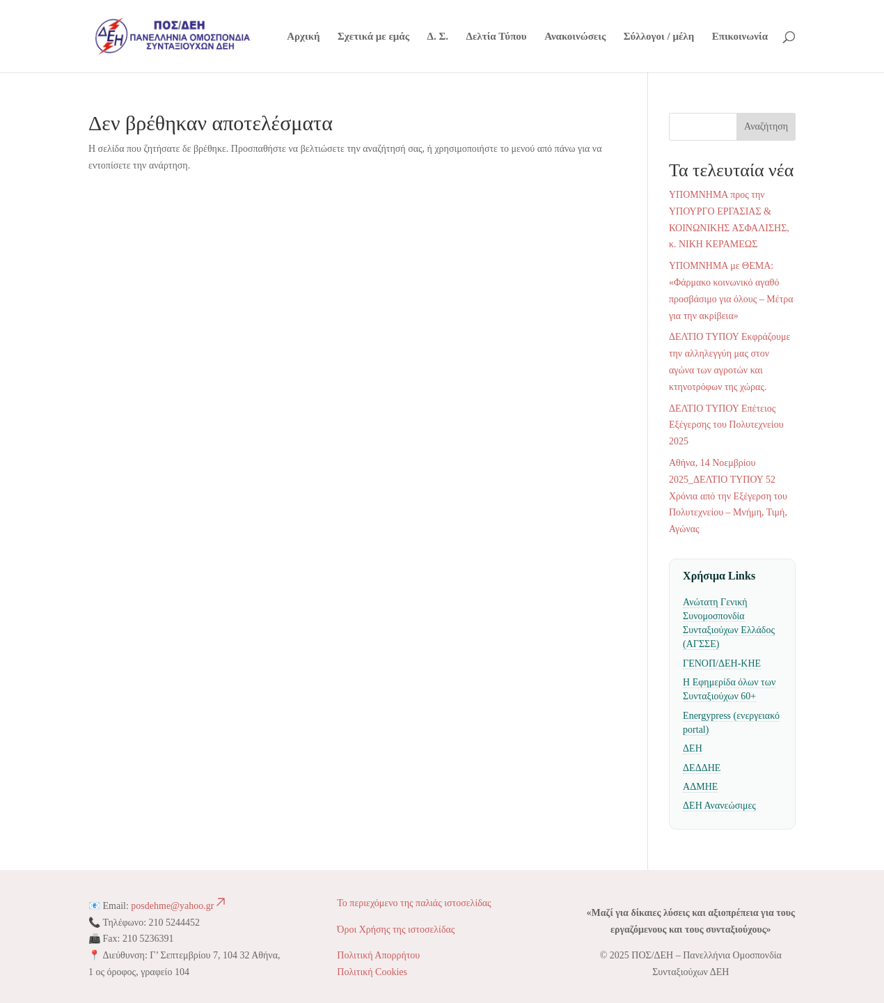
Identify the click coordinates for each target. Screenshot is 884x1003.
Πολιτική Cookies (372, 972)
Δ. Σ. (437, 36)
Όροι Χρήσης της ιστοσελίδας (396, 929)
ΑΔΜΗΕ (700, 787)
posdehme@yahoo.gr (179, 906)
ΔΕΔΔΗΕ (701, 768)
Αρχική (303, 36)
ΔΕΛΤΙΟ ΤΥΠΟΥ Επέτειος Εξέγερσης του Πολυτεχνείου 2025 (726, 425)
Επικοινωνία (740, 36)
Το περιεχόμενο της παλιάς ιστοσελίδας (415, 903)
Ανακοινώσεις (575, 36)
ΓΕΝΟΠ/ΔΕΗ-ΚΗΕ (722, 663)
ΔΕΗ (692, 748)
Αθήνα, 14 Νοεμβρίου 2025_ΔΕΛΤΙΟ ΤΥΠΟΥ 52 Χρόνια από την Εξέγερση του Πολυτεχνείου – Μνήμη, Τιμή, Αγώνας (728, 496)
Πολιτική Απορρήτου (378, 955)
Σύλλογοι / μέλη (659, 36)
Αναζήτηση (766, 126)
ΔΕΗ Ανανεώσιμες (719, 805)
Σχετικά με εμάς (373, 36)
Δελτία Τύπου (496, 36)
